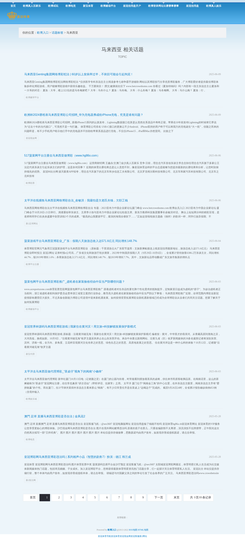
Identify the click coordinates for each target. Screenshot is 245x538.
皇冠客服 (135, 536)
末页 (176, 497)
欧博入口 (43, 32)
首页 (33, 497)
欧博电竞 (30, 439)
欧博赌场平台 (32, 309)
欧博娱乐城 (31, 399)
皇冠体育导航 (104, 536)
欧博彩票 (30, 183)
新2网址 (143, 536)
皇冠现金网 (31, 138)
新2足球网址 (32, 223)
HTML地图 (143, 530)
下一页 (158, 497)
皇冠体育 (115, 536)
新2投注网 (31, 480)
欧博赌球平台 (32, 97)
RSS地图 (133, 530)
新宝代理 (30, 354)
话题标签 (57, 32)
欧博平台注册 (32, 264)
